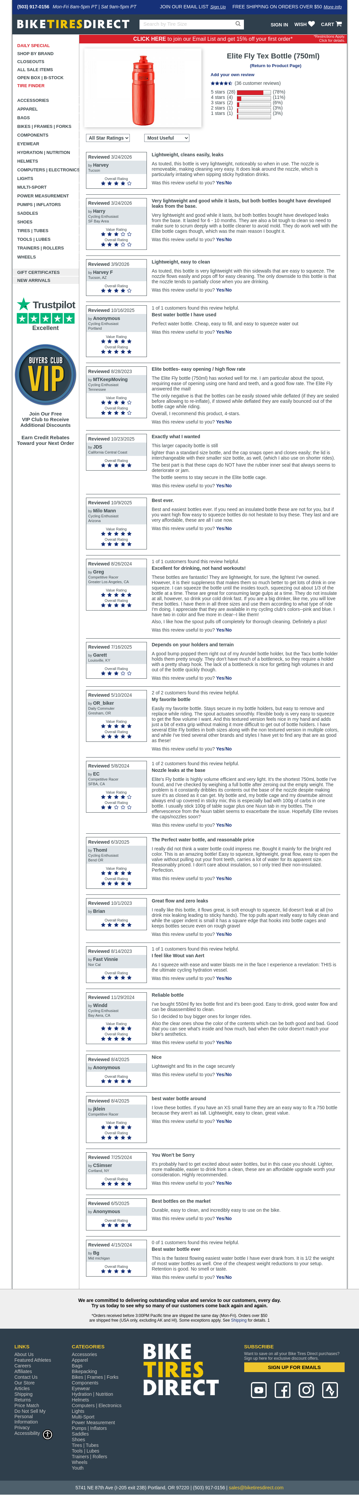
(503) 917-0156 (33, 6)
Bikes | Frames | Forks (44, 126)
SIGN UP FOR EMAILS (294, 1367)
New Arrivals (34, 280)
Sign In (279, 24)
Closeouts (30, 61)
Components (33, 135)
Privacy (22, 1427)
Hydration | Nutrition (43, 152)
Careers (22, 1365)
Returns (22, 1399)
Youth (78, 1468)
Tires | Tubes (33, 230)
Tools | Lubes (34, 239)
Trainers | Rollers (40, 248)
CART (332, 24)
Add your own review (233, 74)
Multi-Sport (32, 187)
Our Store (24, 1382)
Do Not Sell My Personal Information (30, 1416)
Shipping (239, 1320)
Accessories (33, 100)
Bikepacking (84, 1371)
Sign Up (218, 6)
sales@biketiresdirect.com (256, 1487)
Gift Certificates (38, 272)
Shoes (25, 221)
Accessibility (33, 1433)
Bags (23, 117)
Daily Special (33, 45)
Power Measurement (43, 195)
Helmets (27, 161)
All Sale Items (35, 69)
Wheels (26, 257)
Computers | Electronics (48, 169)
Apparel (27, 109)
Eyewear (28, 143)
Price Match (26, 1405)
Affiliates (23, 1371)
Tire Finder (31, 85)
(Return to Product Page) (275, 65)
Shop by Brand (35, 53)
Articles (22, 1388)
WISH (305, 24)
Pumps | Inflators (39, 204)
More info (333, 6)
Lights (25, 178)
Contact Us (25, 1377)
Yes (220, 182)
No (229, 182)
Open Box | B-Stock (40, 77)
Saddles (27, 213)
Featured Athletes (32, 1360)
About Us (24, 1354)
